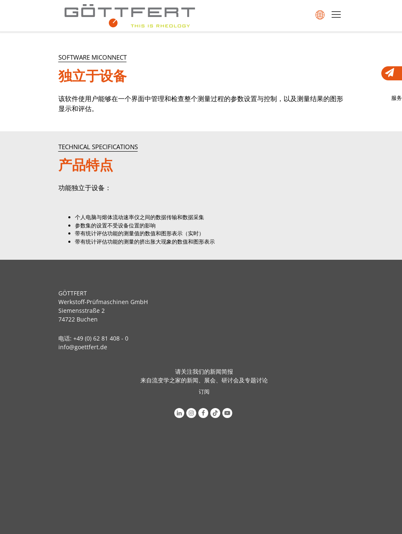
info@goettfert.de (82, 347)
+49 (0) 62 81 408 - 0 (100, 338)
